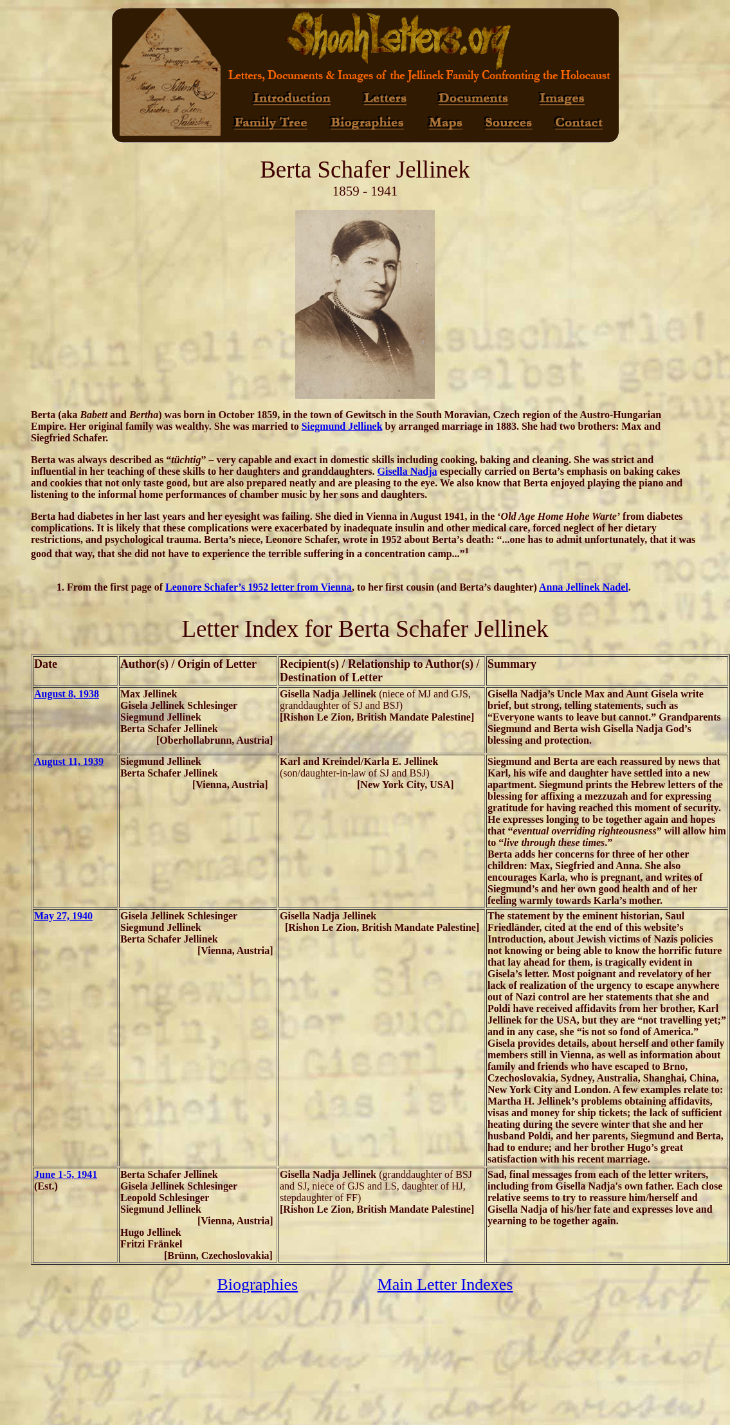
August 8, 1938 (66, 693)
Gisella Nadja (407, 471)
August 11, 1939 (69, 761)
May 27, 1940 (63, 915)
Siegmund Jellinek (342, 426)
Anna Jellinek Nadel (583, 587)
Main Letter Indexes (445, 1284)
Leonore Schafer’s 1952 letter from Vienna (258, 587)
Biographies (257, 1284)
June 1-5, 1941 (65, 1174)
